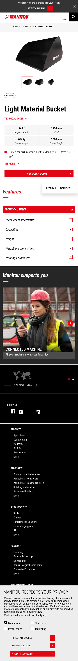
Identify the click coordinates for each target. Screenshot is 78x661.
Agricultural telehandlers (25, 478)
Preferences (15, 629)
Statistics (40, 623)
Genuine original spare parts (27, 565)
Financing (18, 552)
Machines (16, 468)
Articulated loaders (23, 491)
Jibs (15, 530)
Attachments (19, 507)
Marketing (40, 629)
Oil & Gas (17, 448)
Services (16, 546)
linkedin (40, 411)
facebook (11, 411)
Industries (18, 444)
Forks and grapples (23, 526)
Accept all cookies (33, 654)
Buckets (17, 513)
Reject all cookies (33, 638)
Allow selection (33, 645)
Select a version (39, 8)
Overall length (56, 143)
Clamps (17, 517)
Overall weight (21, 143)
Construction (20, 439)
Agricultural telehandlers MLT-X (28, 482)
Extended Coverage (23, 556)
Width (56, 132)
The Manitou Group (22, 585)
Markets (16, 429)
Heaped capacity (21, 132)
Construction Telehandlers (26, 474)
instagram (23, 411)
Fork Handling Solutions (25, 521)
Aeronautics (19, 452)
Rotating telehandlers (24, 487)
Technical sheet (13, 118)
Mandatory (14, 623)
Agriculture (19, 435)
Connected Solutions (24, 569)
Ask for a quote (50, 173)
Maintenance (20, 560)
